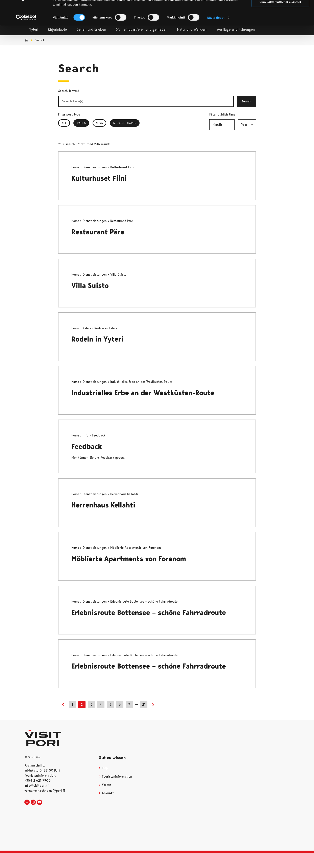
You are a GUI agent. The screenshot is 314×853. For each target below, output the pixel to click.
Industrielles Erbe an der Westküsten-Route (142, 393)
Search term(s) (68, 91)
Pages (83, 123)
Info (86, 435)
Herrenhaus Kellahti (103, 505)
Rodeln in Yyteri (97, 339)
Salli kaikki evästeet (280, 10)
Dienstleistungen (95, 167)
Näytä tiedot (215, 37)
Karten (105, 785)
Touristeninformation (115, 776)
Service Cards (124, 123)
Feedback (86, 446)
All (64, 123)
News (99, 123)
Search (246, 101)
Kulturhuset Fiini (99, 178)
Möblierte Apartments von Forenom (128, 559)
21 (143, 704)
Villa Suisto (90, 285)
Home (75, 167)
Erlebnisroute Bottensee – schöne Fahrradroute (148, 612)
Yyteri (87, 328)
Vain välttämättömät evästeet (280, 22)
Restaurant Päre (97, 232)
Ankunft (106, 793)
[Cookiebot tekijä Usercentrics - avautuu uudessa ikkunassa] (26, 37)
